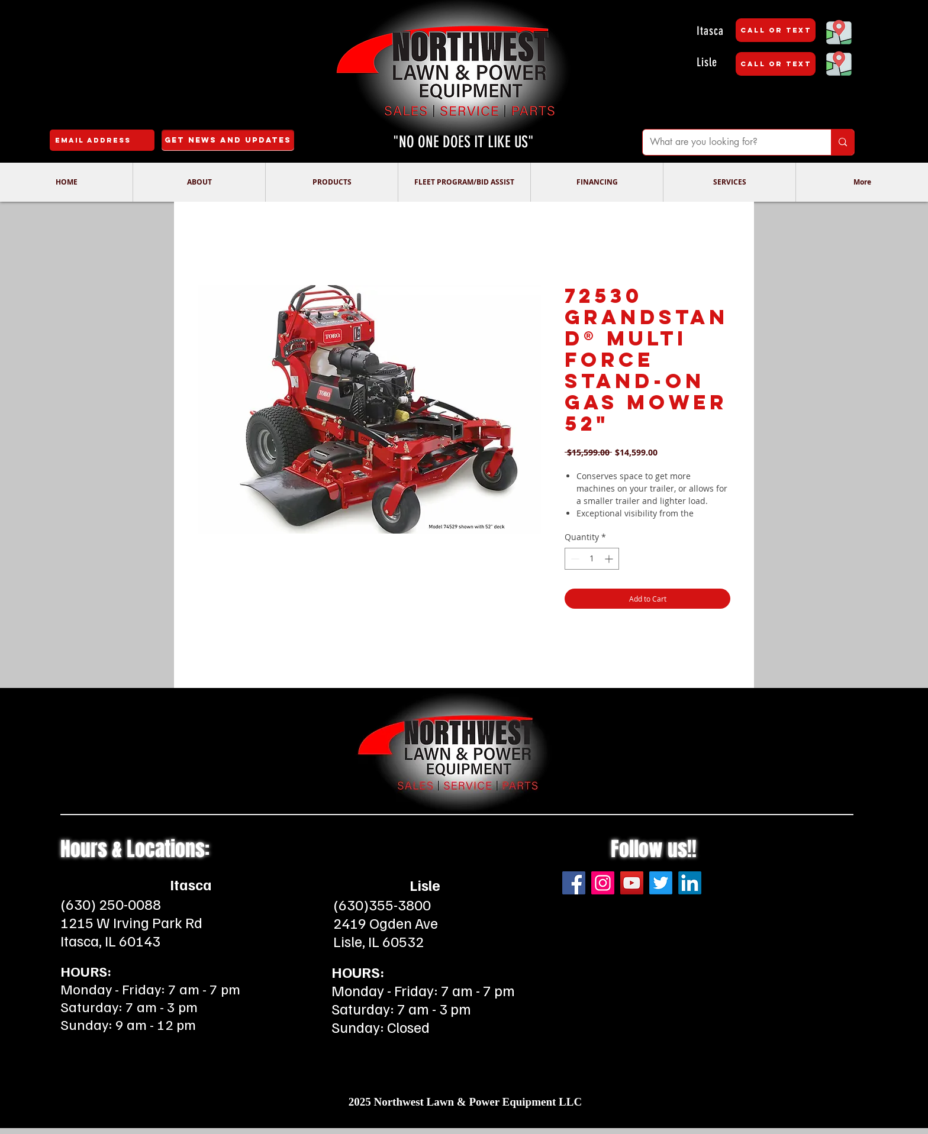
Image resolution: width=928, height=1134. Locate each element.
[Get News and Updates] (228, 140)
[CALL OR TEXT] (776, 30)
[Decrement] (573, 558)
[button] (199, 182)
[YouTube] (631, 882)
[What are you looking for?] (728, 142)
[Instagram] (602, 882)
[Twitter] (660, 882)
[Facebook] (573, 882)
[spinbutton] (591, 558)
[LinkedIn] (689, 882)
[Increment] (609, 558)
